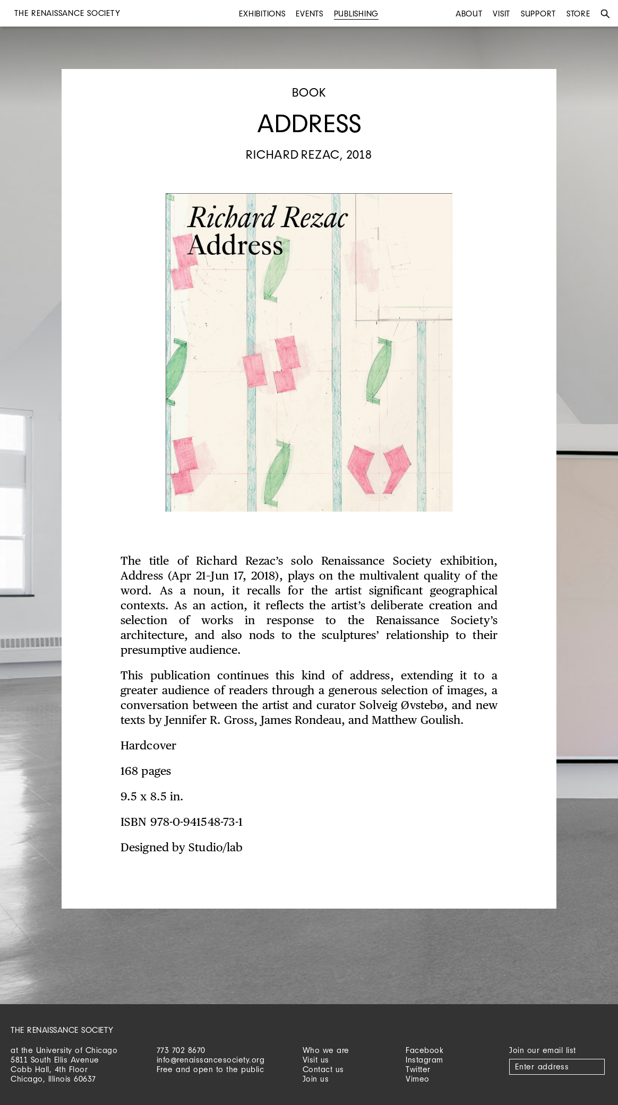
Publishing (356, 13)
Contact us (323, 1069)
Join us (316, 1079)
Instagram (424, 1060)
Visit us (316, 1060)
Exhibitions (262, 13)
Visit (501, 13)
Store (578, 13)
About (469, 13)
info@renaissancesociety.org (211, 1060)
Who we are (326, 1050)
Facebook (424, 1050)
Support (538, 13)
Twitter (418, 1069)
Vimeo (418, 1079)
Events (309, 13)
